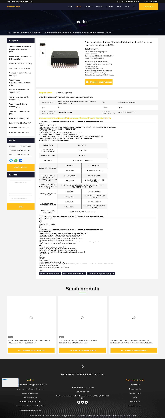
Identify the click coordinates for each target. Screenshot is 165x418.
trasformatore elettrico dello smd (73, 274)
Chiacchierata (148, 6)
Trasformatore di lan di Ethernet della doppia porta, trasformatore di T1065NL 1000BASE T (78, 341)
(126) (18, 105)
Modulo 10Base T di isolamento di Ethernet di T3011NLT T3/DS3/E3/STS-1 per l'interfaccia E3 (29, 341)
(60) (19, 128)
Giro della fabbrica (135, 389)
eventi (119, 6)
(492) (19, 68)
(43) (20, 74)
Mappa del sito (135, 401)
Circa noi (99, 6)
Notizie (135, 397)
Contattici (110, 6)
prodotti (15, 33)
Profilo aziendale (135, 385)
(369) (20, 64)
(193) (20, 58)
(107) (19, 118)
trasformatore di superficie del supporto (101, 274)
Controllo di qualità (135, 393)
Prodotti (78, 6)
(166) (20, 82)
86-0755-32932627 (151, 1)
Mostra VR (88, 6)
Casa (70, 6)
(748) (20, 49)
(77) (19, 112)
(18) (20, 123)
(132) (19, 91)
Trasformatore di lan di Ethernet (30, 33)
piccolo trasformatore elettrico (50, 274)
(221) (19, 98)
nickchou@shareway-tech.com (128, 1)
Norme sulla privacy (134, 406)
